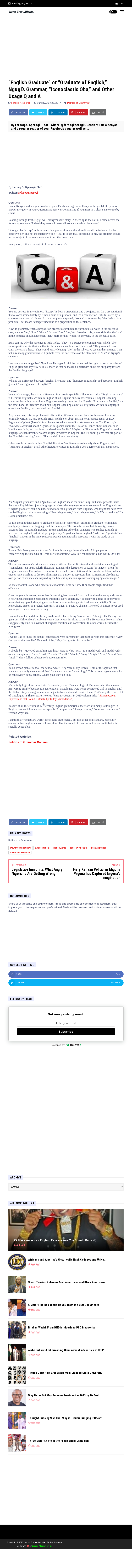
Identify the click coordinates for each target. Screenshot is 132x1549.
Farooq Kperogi (42, 848)
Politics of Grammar (78, 102)
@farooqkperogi (28, 192)
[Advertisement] (66, 44)
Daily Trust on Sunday (20, 848)
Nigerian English (98, 848)
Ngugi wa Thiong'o (78, 848)
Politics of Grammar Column (28, 742)
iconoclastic (59, 848)
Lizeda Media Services (42, 1546)
